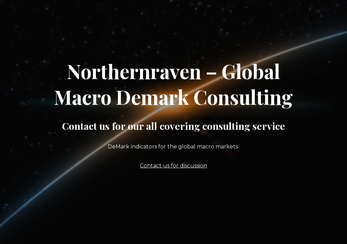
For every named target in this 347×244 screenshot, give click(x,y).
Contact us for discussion (173, 165)
